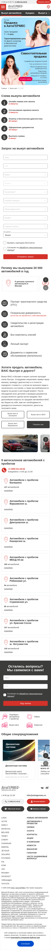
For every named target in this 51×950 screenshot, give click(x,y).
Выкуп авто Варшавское (13, 424)
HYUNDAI (5, 858)
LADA (3, 818)
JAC (3, 869)
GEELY (4, 825)
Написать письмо (39, 809)
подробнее (8, 491)
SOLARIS (5, 854)
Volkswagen (6, 880)
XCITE (4, 821)
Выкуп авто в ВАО (38, 415)
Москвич (5, 872)
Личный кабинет (39, 801)
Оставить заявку (25, 79)
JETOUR (5, 851)
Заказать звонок (44, 2)
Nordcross (5, 829)
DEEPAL (5, 847)
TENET (4, 836)
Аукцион (29, 13)
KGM (3, 865)
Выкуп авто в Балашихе (13, 415)
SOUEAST (6, 876)
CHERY (4, 840)
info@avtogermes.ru (36, 795)
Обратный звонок (13, 809)
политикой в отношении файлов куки (25, 937)
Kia (2, 862)
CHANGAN (6, 843)
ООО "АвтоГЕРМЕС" (18, 888)
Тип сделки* (7, 231)
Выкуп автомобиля (11, 13)
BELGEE (5, 832)
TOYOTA (5, 883)
